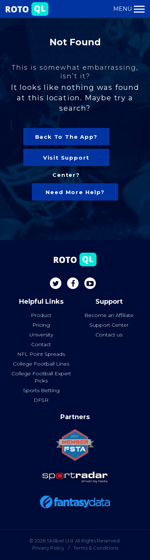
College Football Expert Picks (41, 377)
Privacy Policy (48, 548)
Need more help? (75, 192)
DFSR (41, 400)
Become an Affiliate (108, 315)
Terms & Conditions (96, 548)
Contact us (108, 334)
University (41, 334)
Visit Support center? (66, 160)
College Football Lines (41, 364)
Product (41, 315)
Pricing (41, 325)
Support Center (108, 325)
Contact (41, 344)
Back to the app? (66, 136)
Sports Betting (41, 390)
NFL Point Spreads (41, 354)
